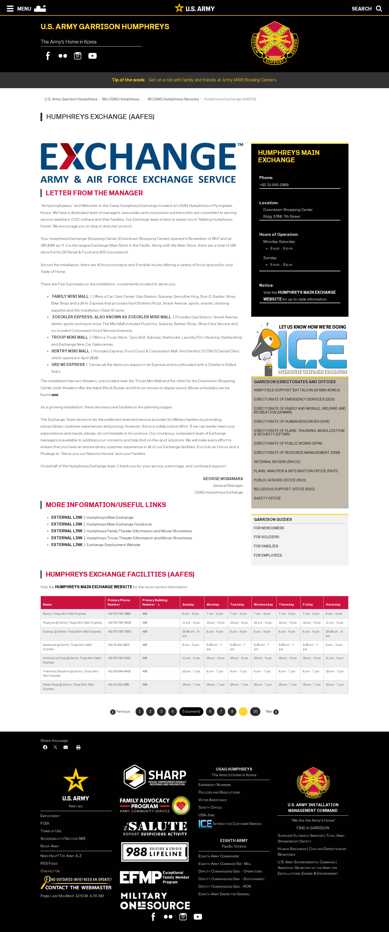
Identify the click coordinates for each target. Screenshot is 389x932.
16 (255, 711)
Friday (308, 604)
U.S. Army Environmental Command (306, 862)
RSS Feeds (49, 863)
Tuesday (237, 604)
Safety (305, 841)
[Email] (65, 747)
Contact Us (50, 871)
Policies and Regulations (219, 792)
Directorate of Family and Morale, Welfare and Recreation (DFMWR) (300, 410)
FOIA (45, 823)
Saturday (333, 604)
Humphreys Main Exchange (92, 517)
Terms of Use (51, 831)
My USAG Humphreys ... (122, 99)
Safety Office (267, 498)
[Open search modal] (368, 8)
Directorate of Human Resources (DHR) (292, 421)
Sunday (188, 604)
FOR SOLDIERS (266, 537)
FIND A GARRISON (313, 828)
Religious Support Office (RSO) (284, 489)
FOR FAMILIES (266, 546)
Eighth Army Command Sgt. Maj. (225, 863)
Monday (213, 604)
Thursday (286, 604)
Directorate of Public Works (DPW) (288, 443)
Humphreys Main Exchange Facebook (119, 524)
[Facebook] (45, 747)
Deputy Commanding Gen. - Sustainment (232, 879)
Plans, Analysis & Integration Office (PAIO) (296, 471)
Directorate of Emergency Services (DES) (294, 399)
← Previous (120, 711)
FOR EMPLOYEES (268, 555)
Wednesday (263, 604)
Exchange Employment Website (95, 545)
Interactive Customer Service (230, 823)
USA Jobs (206, 815)
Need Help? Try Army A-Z (61, 856)
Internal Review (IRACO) (277, 462)
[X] (55, 747)
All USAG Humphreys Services (173, 99)
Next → (272, 711)
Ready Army (50, 846)
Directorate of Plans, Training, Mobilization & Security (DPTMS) (299, 433)
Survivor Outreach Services (301, 835)
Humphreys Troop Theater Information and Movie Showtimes (121, 538)
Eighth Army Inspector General (224, 894)
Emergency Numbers (215, 784)
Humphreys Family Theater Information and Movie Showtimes (121, 531)
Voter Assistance (213, 800)
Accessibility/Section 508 (63, 838)
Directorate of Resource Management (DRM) (297, 453)
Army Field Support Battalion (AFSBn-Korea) (297, 390)
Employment (50, 816)
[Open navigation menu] (17, 8)
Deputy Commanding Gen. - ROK (225, 886)
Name (47, 604)
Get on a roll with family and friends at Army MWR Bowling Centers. (194, 79)
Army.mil (76, 806)
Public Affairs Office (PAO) (280, 480)
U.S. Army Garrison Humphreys (71, 99)
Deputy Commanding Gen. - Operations (230, 871)
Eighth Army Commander (219, 856)
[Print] (78, 747)
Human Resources (292, 849)
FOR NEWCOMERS (269, 528)
